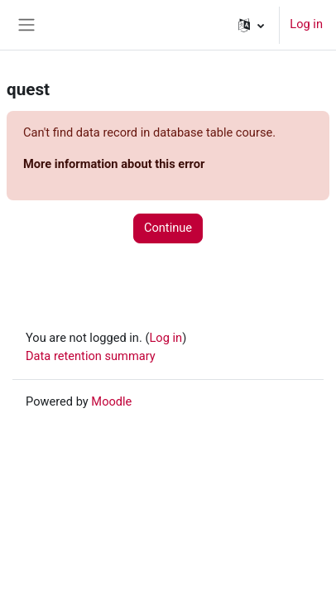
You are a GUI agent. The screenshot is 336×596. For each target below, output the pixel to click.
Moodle (111, 401)
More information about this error (113, 163)
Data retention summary (91, 355)
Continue (168, 227)
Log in (306, 24)
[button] (251, 25)
